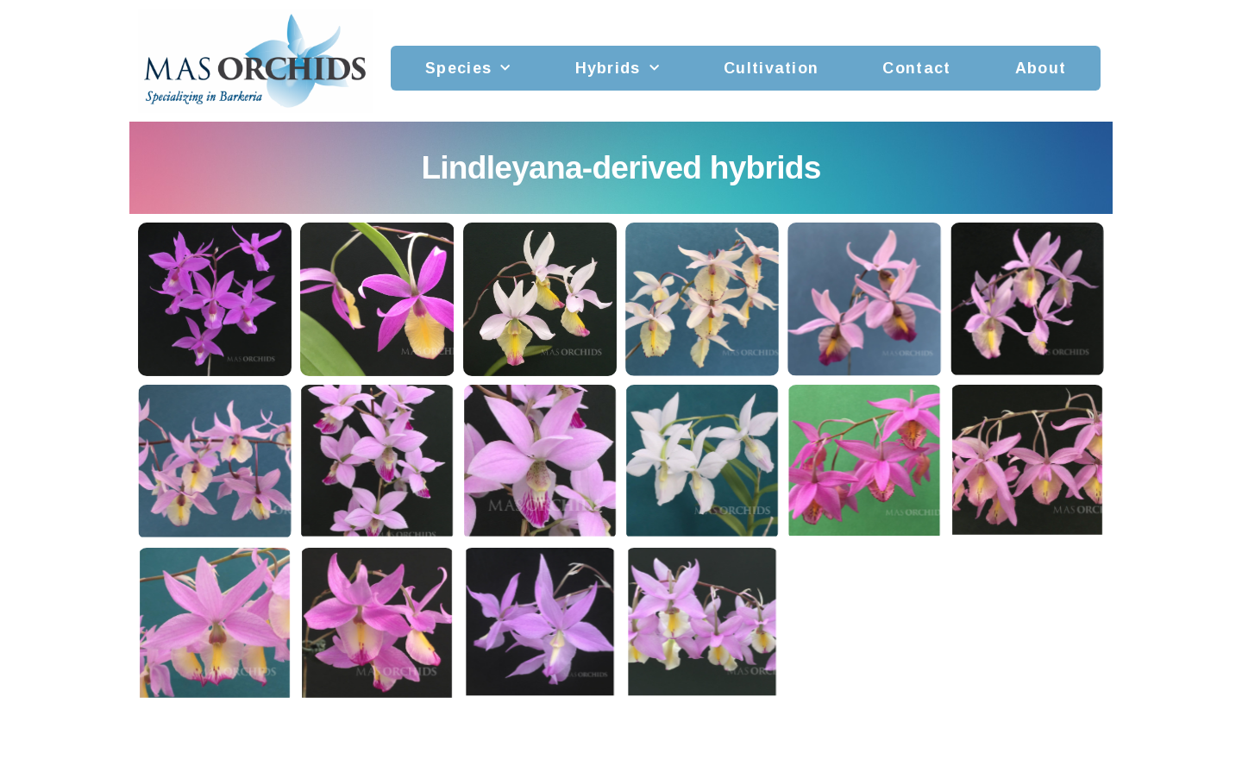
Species (468, 68)
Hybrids (617, 68)
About (1041, 68)
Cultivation (771, 68)
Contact (916, 68)
